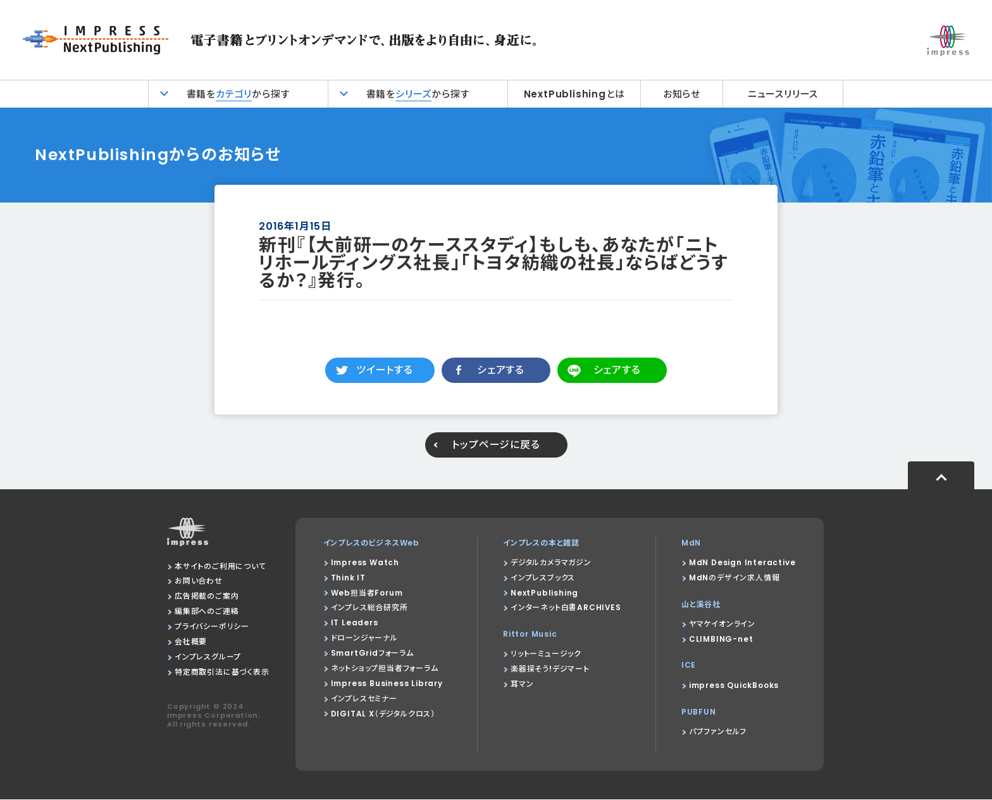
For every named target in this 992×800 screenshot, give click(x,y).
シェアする (500, 370)
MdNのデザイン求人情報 (734, 577)
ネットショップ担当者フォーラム (384, 668)
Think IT (348, 577)
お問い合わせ (199, 581)
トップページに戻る (496, 444)
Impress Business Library (387, 683)
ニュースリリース (783, 94)
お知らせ (681, 94)
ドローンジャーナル (364, 638)
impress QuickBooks (734, 685)
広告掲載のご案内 (207, 596)
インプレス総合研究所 (369, 608)
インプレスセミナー (364, 699)
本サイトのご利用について (220, 566)
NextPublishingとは (574, 94)
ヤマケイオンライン (722, 623)
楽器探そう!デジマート (549, 669)
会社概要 (191, 642)
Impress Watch (365, 562)
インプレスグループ (208, 657)
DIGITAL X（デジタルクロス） (383, 714)
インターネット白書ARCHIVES (565, 608)
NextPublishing (544, 592)
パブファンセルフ (718, 732)
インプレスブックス (542, 577)
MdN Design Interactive (742, 562)
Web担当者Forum (367, 592)
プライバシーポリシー (212, 627)
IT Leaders (354, 623)
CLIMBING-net (721, 639)
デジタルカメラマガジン (550, 562)
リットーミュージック (545, 654)
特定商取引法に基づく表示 (222, 672)
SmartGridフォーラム (372, 653)
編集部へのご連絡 (207, 611)
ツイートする (384, 370)
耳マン (521, 684)
